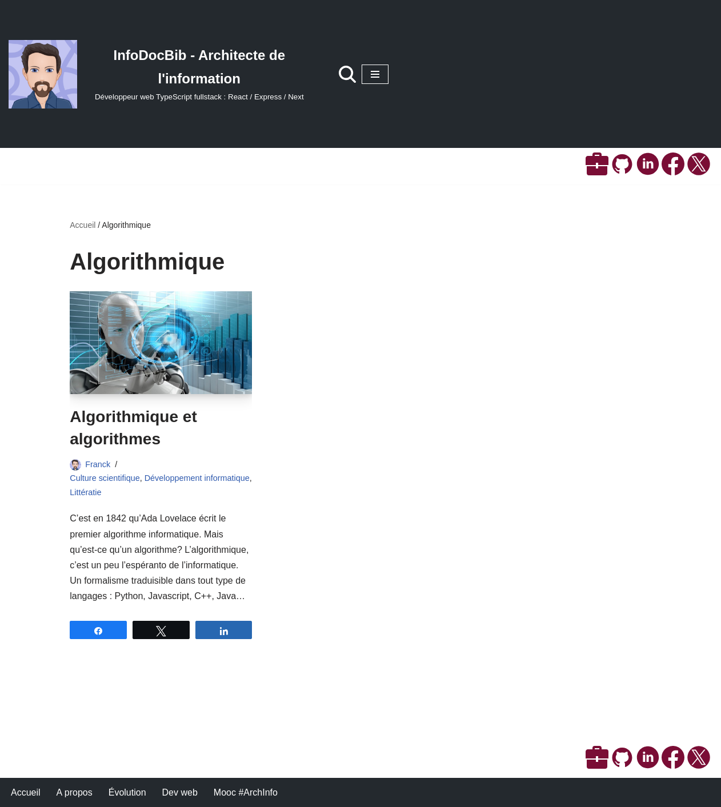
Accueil (82, 225)
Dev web (180, 792)
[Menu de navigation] (375, 74)
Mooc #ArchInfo (246, 792)
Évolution (127, 792)
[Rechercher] (347, 74)
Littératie (85, 492)
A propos (75, 792)
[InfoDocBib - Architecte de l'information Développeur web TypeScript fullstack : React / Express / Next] (162, 74)
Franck (97, 464)
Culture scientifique (104, 478)
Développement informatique (197, 478)
